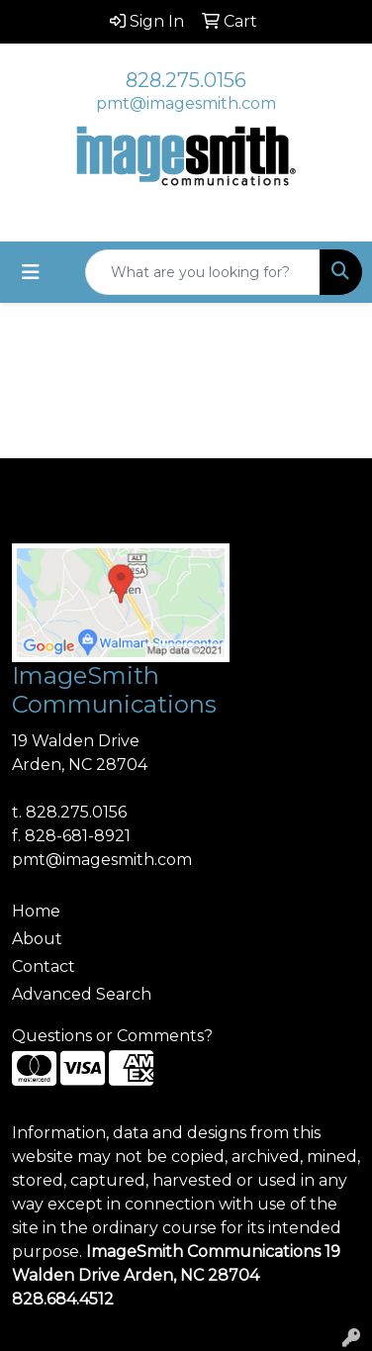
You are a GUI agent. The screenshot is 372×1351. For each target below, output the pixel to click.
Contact (43, 966)
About (37, 938)
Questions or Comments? (112, 1035)
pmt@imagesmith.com (186, 103)
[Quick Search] (203, 272)
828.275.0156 (186, 80)
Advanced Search (81, 994)
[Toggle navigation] (30, 272)
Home (36, 911)
